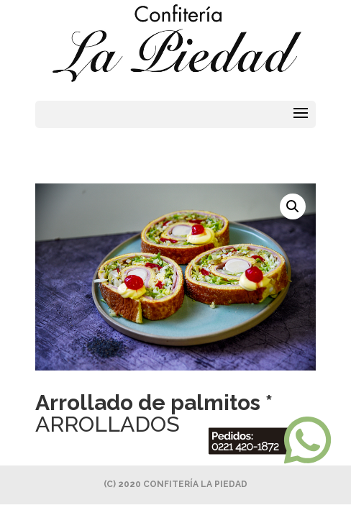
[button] (293, 206)
